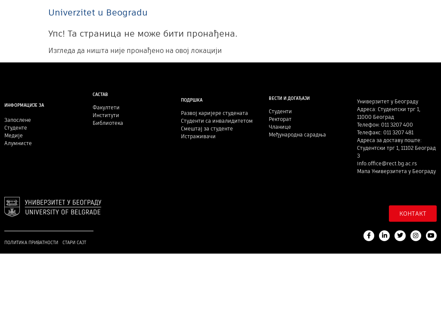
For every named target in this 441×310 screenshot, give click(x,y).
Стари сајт (74, 242)
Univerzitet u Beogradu (98, 12)
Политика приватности (31, 242)
